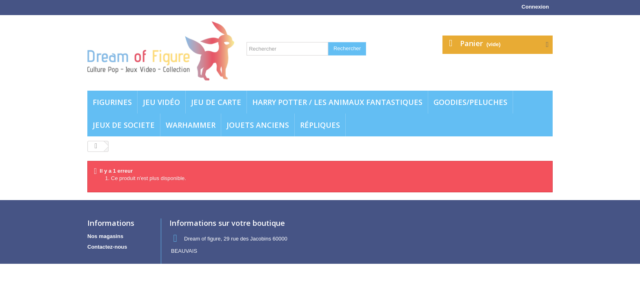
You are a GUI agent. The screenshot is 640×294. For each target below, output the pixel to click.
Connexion (535, 7)
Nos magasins (105, 236)
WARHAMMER (191, 125)
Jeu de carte (216, 102)
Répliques (320, 125)
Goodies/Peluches (470, 102)
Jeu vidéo (161, 102)
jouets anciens (258, 125)
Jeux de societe (124, 125)
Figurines (112, 102)
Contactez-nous (107, 247)
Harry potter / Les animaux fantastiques (337, 102)
